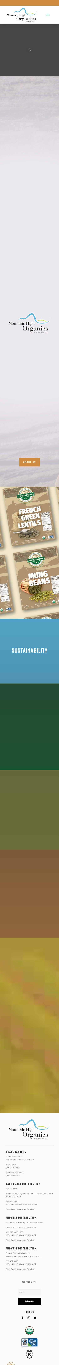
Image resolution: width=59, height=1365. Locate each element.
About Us (29, 462)
